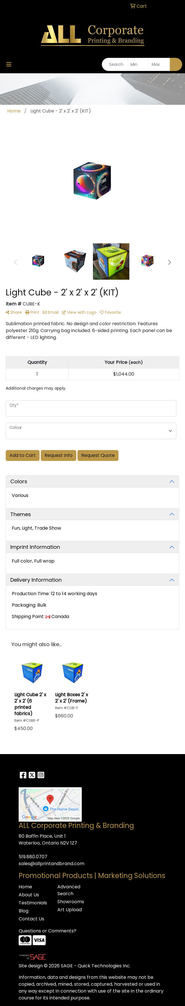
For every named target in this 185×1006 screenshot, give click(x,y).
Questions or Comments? (47, 931)
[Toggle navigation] (9, 64)
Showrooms (70, 901)
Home (25, 886)
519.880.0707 (33, 856)
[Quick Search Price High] (159, 64)
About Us (29, 894)
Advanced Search (68, 890)
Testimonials (33, 903)
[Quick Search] (115, 64)
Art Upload (69, 909)
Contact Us (31, 919)
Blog (23, 911)
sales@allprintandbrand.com (51, 863)
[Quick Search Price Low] (138, 64)
